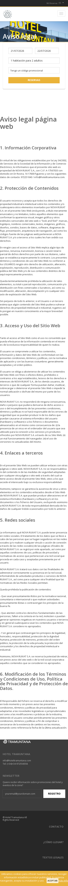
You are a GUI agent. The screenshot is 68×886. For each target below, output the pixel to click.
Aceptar (52, 880)
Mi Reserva (52, 3)
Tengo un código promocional (26, 70)
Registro (54, 793)
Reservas (34, 80)
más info (63, 880)
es (61, 2)
